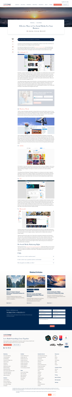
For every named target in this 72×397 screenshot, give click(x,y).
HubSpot (22, 354)
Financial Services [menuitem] (41, 367)
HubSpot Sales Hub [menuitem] (24, 357)
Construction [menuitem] (40, 358)
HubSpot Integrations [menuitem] (24, 364)
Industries (35, 4)
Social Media (39, 22)
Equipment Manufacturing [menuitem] (42, 364)
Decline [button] (54, 394)
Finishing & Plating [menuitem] (41, 369)
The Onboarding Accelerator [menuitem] (25, 367)
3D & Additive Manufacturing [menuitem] (42, 355)
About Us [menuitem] (56, 369)
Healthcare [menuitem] (39, 372)
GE (20, 179)
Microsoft (22, 209)
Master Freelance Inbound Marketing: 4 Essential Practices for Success (15, 293)
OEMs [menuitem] (39, 381)
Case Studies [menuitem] (57, 360)
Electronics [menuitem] (39, 363)
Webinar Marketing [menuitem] (6, 375)
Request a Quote (8, 344)
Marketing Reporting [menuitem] (6, 369)
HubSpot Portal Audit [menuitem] (24, 360)
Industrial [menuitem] (39, 373)
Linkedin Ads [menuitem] (5, 364)
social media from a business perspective (33, 246)
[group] (36, 39)
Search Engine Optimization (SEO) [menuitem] (9, 370)
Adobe (21, 146)
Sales (22, 370)
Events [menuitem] (56, 358)
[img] (50, 39)
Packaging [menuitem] (39, 382)
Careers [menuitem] (56, 372)
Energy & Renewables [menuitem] (41, 366)
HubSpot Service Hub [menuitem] (24, 358)
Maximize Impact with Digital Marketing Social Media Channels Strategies (35, 295)
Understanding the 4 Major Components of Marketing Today (55, 292)
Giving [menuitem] (56, 370)
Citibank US (24, 52)
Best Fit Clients (58, 377)
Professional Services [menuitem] (41, 384)
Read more (9, 303)
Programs (29, 4)
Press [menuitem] (56, 363)
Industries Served (41, 354)
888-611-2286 (65, 1)
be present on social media (39, 47)
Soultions (23, 4)
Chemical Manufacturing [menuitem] (42, 357)
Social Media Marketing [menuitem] (7, 372)
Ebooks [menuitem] (56, 357)
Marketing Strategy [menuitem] (6, 367)
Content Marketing (30, 291)
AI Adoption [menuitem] (5, 385)
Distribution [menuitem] (39, 361)
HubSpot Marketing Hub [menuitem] (24, 355)
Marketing (32, 22)
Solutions (5, 377)
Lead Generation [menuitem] (6, 379)
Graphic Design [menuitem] (6, 361)
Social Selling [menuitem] (23, 378)
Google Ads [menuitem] (5, 363)
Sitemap (56, 382)
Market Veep (31, 31)
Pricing (50, 4)
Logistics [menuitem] (39, 376)
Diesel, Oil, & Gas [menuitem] (40, 360)
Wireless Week (24, 109)
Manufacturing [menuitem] (40, 379)
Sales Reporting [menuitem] (23, 376)
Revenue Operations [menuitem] (6, 381)
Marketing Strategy (30, 289)
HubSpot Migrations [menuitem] (24, 366)
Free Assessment (58, 4)
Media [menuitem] (56, 361)
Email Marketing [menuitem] (6, 358)
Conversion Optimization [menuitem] (7, 382)
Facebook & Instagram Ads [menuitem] (7, 360)
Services (17, 4)
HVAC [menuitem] (39, 370)
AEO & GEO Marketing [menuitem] (7, 355)
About (46, 4)
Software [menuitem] (39, 385)
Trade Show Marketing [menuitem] (7, 373)
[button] (19, 40)
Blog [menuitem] (55, 355)
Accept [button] (50, 394)
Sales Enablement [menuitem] (23, 375)
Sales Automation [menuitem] (23, 373)
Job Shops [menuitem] (39, 375)
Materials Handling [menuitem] (41, 378)
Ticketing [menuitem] (22, 379)
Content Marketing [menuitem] (6, 357)
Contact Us (65, 4)
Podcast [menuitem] (56, 364)
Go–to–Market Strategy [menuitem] (7, 384)
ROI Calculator (58, 379)
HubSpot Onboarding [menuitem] (24, 363)
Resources (41, 4)
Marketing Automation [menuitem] (7, 366)
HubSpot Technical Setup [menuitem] (25, 361)
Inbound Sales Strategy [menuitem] (24, 372)
